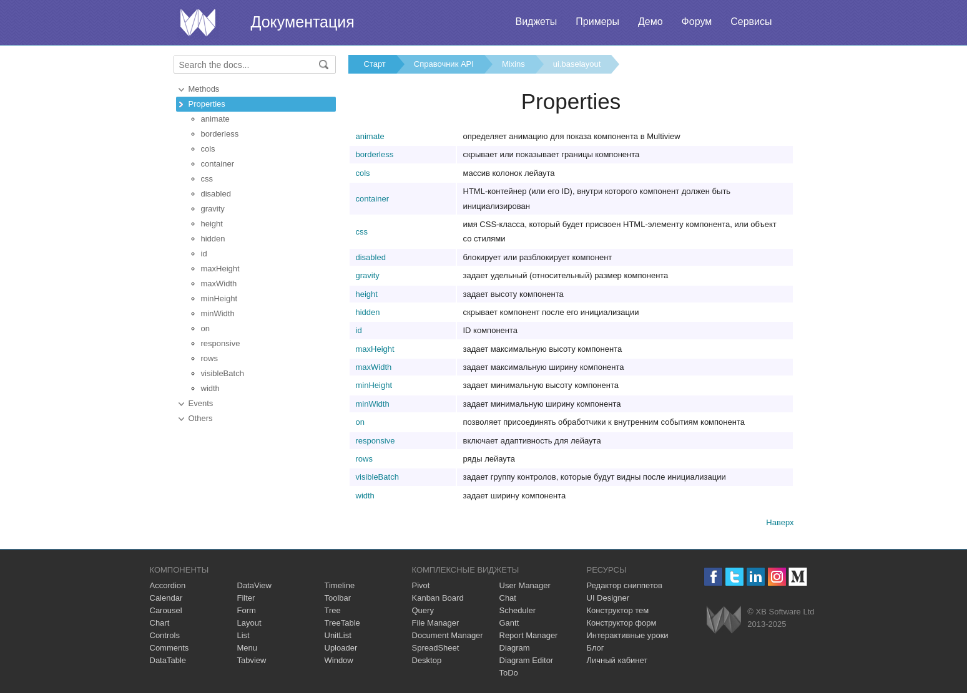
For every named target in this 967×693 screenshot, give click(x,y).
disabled (216, 193)
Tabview (252, 660)
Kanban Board (438, 598)
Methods (204, 89)
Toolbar (338, 598)
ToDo (508, 672)
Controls (165, 635)
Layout (249, 623)
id (204, 253)
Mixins (513, 64)
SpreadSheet (435, 647)
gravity (213, 208)
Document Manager (447, 635)
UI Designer (608, 598)
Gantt (509, 623)
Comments (169, 647)
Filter (246, 598)
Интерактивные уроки (628, 635)
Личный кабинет (617, 660)
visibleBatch (222, 373)
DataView (254, 585)
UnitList (338, 635)
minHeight (219, 298)
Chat (507, 598)
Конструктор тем (618, 610)
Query (423, 610)
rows (209, 358)
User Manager (525, 585)
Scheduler (517, 610)
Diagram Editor (526, 660)
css (207, 178)
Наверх (779, 522)
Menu (247, 647)
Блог (595, 647)
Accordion (168, 585)
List (243, 635)
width (210, 388)
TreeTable (342, 623)
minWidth (218, 313)
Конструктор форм (622, 623)
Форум (697, 21)
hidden (213, 238)
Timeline (340, 585)
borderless (220, 133)
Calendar (166, 598)
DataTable (168, 660)
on (205, 328)
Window (339, 660)
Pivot (421, 585)
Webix (724, 620)
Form (246, 610)
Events (201, 403)
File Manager (435, 623)
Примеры (597, 21)
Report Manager (528, 635)
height (212, 223)
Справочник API (444, 64)
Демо (650, 21)
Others (201, 418)
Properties (207, 104)
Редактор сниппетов (624, 585)
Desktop (427, 660)
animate (215, 119)
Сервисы (751, 21)
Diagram (514, 647)
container (217, 163)
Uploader (341, 647)
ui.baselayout (577, 64)
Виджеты (536, 21)
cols (208, 148)
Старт (375, 64)
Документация (303, 22)
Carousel (166, 610)
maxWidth (219, 283)
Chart (160, 623)
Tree (333, 610)
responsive (220, 343)
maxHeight (220, 268)
